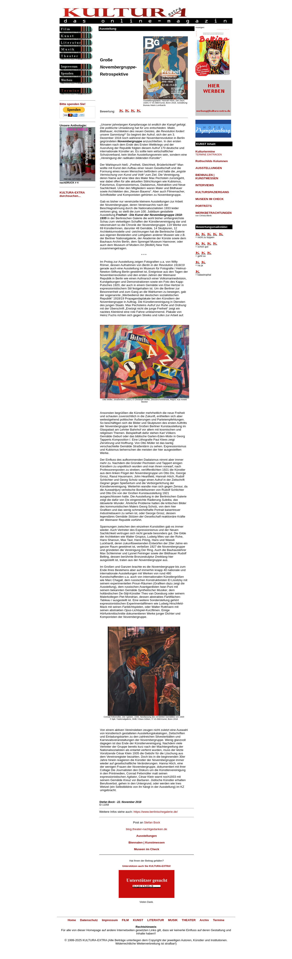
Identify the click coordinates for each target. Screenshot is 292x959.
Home (72, 920)
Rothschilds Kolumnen (211, 161)
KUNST (138, 920)
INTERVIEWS (204, 185)
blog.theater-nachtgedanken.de (146, 829)
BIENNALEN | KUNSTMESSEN (206, 176)
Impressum (110, 920)
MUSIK (173, 920)
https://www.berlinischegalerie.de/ (156, 811)
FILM (125, 920)
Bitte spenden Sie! (72, 104)
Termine (218, 920)
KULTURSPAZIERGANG (212, 192)
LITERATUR (155, 920)
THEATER (189, 920)
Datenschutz (89, 920)
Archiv (204, 920)
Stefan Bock (152, 822)
